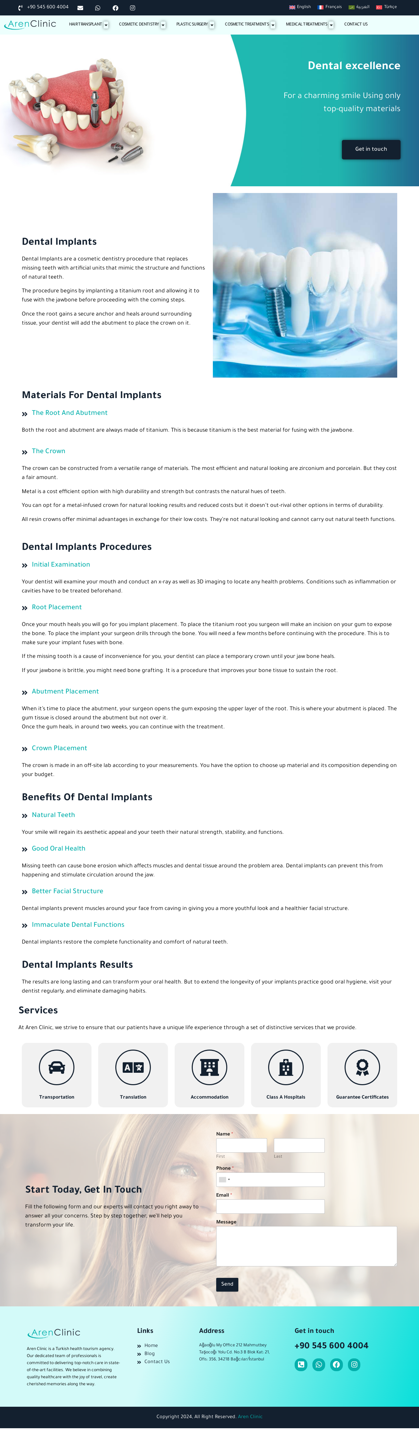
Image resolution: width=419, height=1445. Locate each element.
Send (227, 1285)
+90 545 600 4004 (332, 1347)
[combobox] (224, 1180)
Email (224, 1196)
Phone (225, 1169)
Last (278, 1157)
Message (226, 1222)
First (220, 1157)
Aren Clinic (250, 1417)
